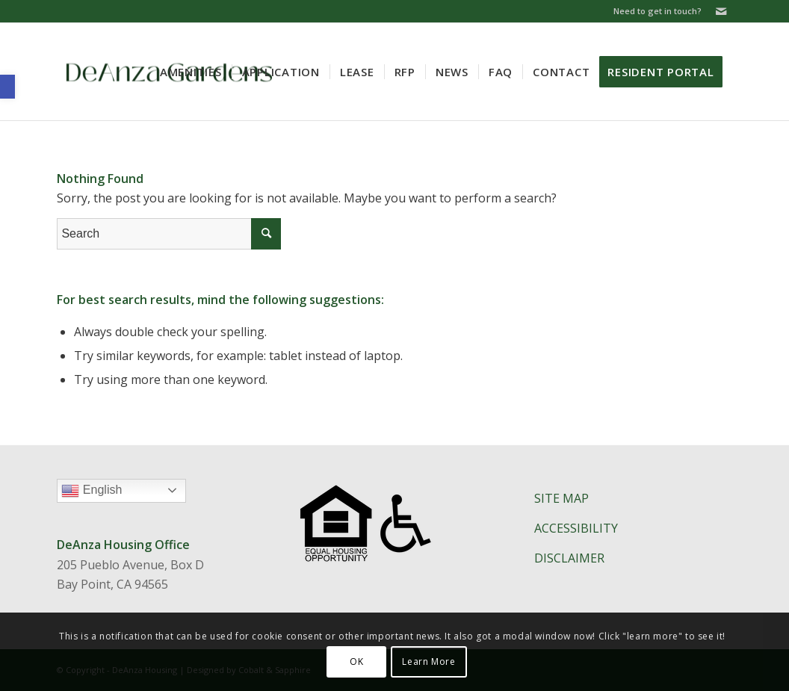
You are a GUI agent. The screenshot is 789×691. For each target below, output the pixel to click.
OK (356, 661)
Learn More (428, 661)
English (123, 492)
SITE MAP (561, 498)
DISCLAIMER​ (569, 558)
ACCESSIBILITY (576, 528)
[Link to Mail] (721, 11)
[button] (7, 87)
